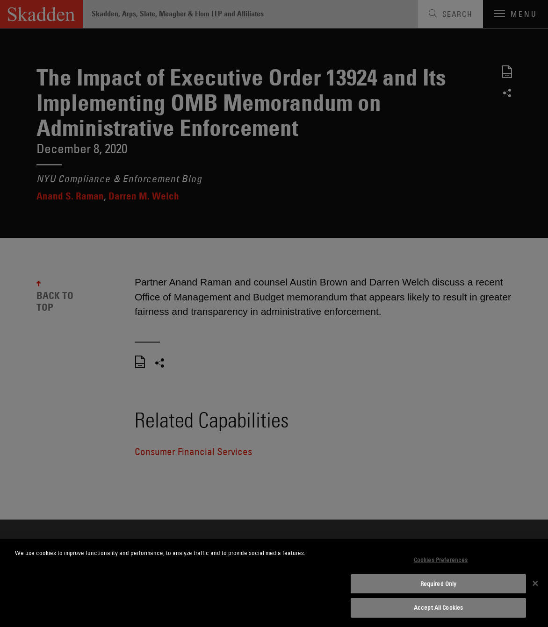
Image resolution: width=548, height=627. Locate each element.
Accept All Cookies (438, 607)
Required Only (438, 583)
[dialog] (274, 583)
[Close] (535, 583)
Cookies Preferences (441, 559)
